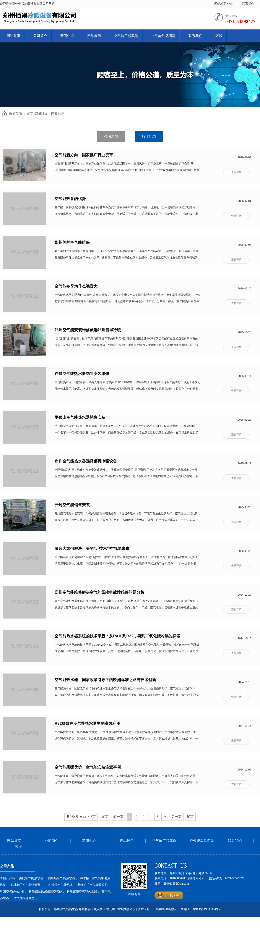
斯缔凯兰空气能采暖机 (92, 885)
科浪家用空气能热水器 (82, 891)
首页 (29, 114)
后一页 (176, 817)
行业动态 (58, 114)
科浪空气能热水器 (12, 891)
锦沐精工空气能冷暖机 (26, 885)
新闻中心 (67, 36)
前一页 (118, 817)
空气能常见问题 (163, 36)
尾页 (190, 817)
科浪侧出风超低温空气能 (45, 891)
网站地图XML (223, 3)
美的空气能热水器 (31, 878)
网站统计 (172, 909)
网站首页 (13, 36)
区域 (218, 36)
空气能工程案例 (126, 36)
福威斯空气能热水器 (61, 878)
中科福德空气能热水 (59, 885)
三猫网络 (159, 909)
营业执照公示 (126, 909)
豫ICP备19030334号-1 (207, 909)
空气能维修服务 (24, 898)
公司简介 (40, 36)
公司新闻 (111, 136)
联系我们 (248, 3)
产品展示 (94, 36)
